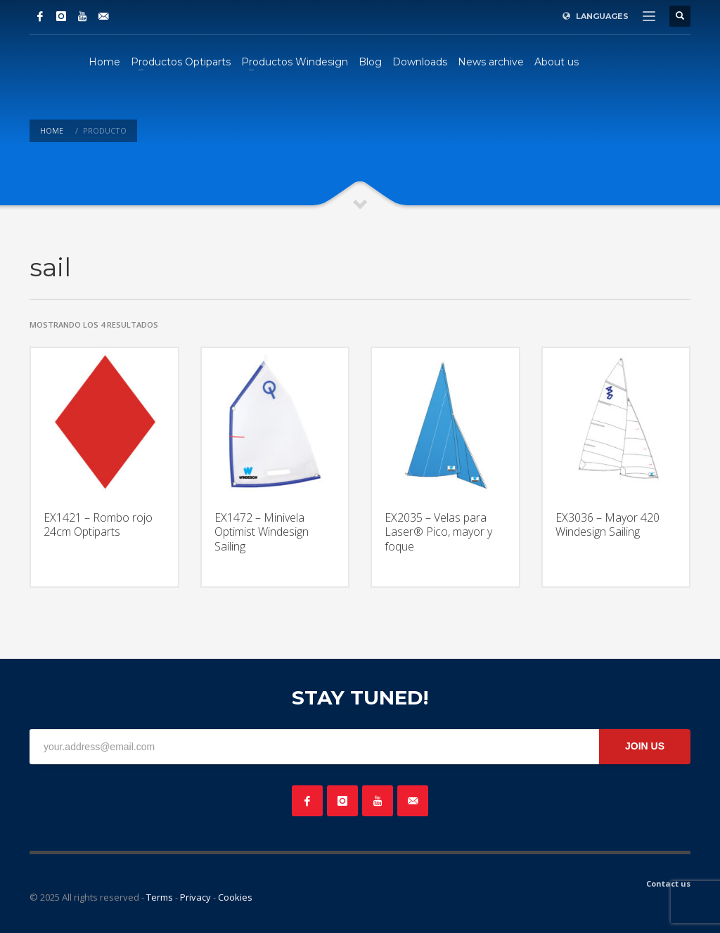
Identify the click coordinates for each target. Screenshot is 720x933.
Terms (159, 897)
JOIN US (644, 746)
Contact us (668, 883)
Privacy (195, 897)
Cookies (235, 897)
